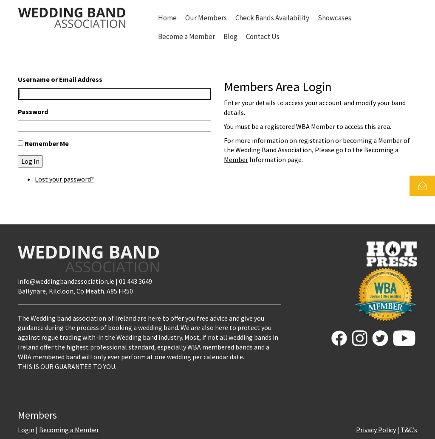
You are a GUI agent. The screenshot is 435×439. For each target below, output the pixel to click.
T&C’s (409, 429)
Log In (30, 161)
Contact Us (263, 36)
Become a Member (186, 36)
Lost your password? (64, 179)
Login (26, 429)
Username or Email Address (60, 79)
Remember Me (47, 143)
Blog (230, 36)
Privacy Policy (376, 429)
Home (167, 17)
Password (33, 111)
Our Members (206, 17)
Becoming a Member (69, 429)
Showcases (334, 17)
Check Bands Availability (272, 17)
